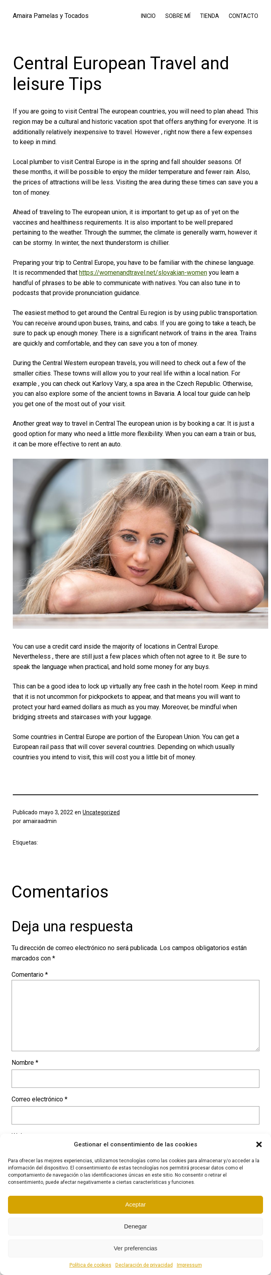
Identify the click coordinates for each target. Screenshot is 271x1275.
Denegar (135, 1226)
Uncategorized (101, 812)
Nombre (25, 1062)
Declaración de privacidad (144, 1265)
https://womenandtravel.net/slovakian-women (143, 272)
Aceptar (135, 1204)
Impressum (189, 1265)
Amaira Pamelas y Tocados (51, 16)
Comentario (30, 974)
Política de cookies (90, 1265)
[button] (259, 1144)
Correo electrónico (39, 1099)
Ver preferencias (135, 1248)
